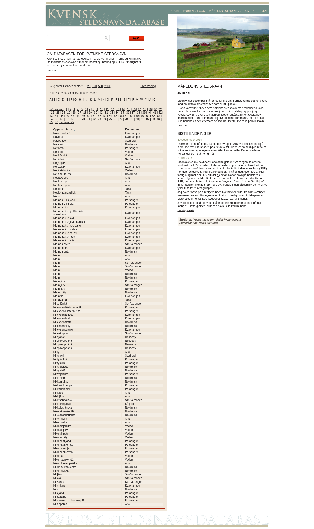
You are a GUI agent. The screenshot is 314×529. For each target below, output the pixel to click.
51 (94, 115)
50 (88, 115)
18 (144, 109)
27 (79, 112)
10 (101, 109)
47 (72, 115)
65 (56, 119)
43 (51, 115)
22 (52, 112)
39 (144, 112)
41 (154, 112)
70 (83, 119)
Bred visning (148, 86)
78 (126, 119)
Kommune (132, 129)
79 (131, 119)
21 (160, 109)
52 (99, 115)
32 (106, 112)
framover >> (66, 122)
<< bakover (57, 109)
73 (99, 119)
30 (95, 112)
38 (138, 112)
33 (111, 112)
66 (61, 119)
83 (153, 119)
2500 (107, 86)
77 (121, 119)
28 (84, 112)
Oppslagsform (62, 129)
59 (137, 115)
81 (142, 119)
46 (67, 115)
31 (100, 112)
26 (74, 112)
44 (56, 115)
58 (131, 115)
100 (94, 86)
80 (137, 119)
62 (153, 115)
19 (150, 109)
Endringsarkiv (186, 210)
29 (90, 112)
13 (117, 109)
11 (107, 109)
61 (147, 115)
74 (104, 119)
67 (67, 119)
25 (68, 112)
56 (121, 115)
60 (142, 115)
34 (117, 112)
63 (158, 115)
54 (110, 115)
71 (88, 119)
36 (127, 112)
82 (147, 119)
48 (77, 115)
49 (83, 115)
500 (100, 86)
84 (158, 119)
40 (149, 112)
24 (63, 112)
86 (56, 122)
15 (128, 109)
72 (94, 119)
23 (57, 112)
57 (126, 115)
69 (77, 119)
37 (133, 112)
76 (115, 119)
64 (51, 119)
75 (110, 119)
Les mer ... (53, 70)
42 (160, 112)
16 (134, 109)
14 (123, 109)
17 (139, 109)
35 (122, 112)
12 (112, 109)
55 (115, 115)
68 (72, 119)
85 (51, 122)
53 (104, 115)
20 (88, 86)
